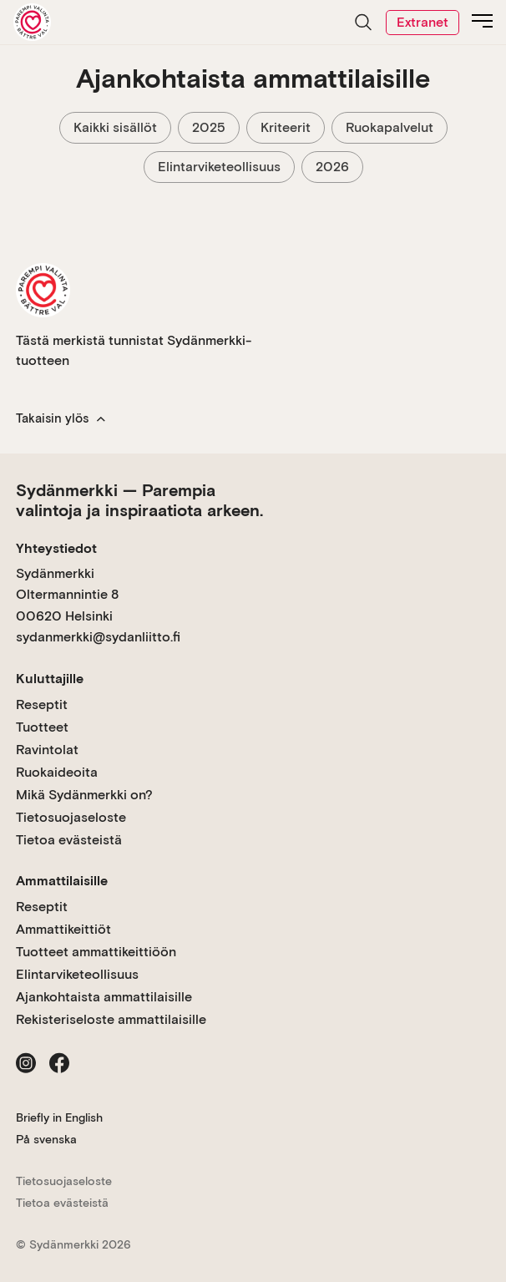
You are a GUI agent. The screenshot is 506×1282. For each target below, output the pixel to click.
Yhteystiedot (56, 548)
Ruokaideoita (57, 772)
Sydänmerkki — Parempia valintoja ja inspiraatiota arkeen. (139, 500)
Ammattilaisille (62, 881)
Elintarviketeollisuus (77, 974)
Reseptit (42, 704)
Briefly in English (59, 1117)
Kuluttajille (49, 679)
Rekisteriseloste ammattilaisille (111, 1019)
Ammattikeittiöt (63, 929)
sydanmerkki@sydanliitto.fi (98, 637)
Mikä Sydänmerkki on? (84, 795)
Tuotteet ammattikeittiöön (96, 952)
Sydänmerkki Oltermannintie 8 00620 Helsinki (67, 594)
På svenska (46, 1139)
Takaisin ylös (60, 418)
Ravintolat (47, 750)
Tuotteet (42, 727)
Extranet (422, 22)
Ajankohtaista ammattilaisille (104, 997)
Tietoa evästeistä (69, 840)
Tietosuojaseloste (71, 817)
